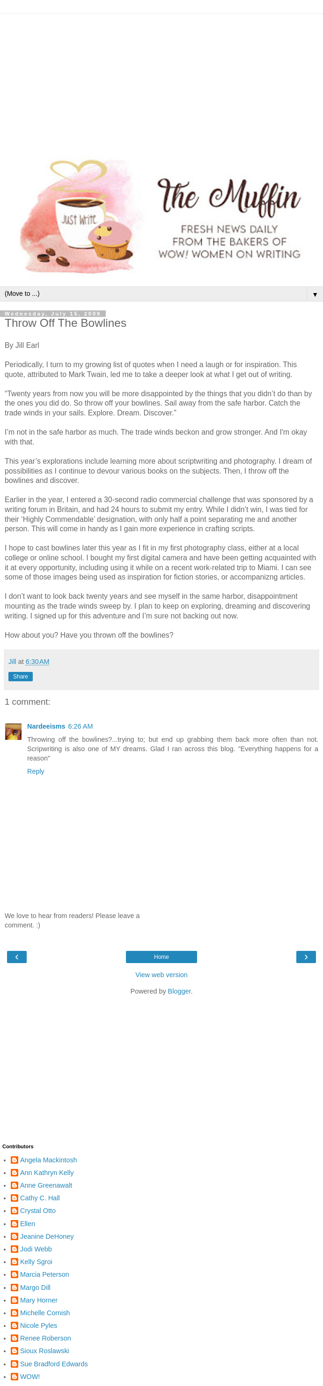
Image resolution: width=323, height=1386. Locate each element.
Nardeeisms (46, 726)
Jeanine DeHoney (46, 1236)
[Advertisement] (161, 79)
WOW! (30, 1376)
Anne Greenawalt (46, 1185)
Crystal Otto (38, 1210)
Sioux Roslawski (44, 1351)
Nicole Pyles (38, 1325)
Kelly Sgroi (36, 1261)
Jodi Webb (36, 1249)
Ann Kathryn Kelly (46, 1172)
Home (161, 957)
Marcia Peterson (44, 1274)
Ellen (27, 1224)
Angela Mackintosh (48, 1160)
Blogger (179, 991)
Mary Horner (39, 1300)
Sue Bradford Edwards (54, 1364)
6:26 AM (80, 726)
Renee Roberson (45, 1338)
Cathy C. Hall (40, 1198)
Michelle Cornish (45, 1313)
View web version (161, 975)
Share (20, 676)
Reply (35, 771)
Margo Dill (35, 1287)
